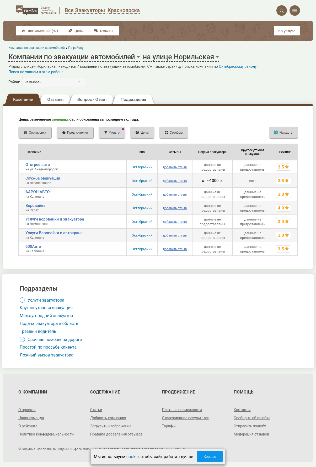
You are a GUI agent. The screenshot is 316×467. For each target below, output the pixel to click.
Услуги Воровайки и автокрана (54, 232)
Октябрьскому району (237, 66)
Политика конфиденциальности (46, 434)
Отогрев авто (37, 164)
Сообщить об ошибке (252, 418)
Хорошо (209, 457)
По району (76, 48)
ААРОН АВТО (37, 192)
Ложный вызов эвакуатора (46, 355)
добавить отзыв (175, 167)
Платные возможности (182, 410)
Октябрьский (142, 167)
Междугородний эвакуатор (46, 315)
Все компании (40, 31)
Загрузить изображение (110, 426)
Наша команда (31, 418)
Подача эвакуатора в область (49, 323)
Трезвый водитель (38, 331)
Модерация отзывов (251, 434)
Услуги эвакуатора (46, 300)
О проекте (27, 410)
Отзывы (103, 31)
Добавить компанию (108, 418)
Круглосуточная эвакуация (46, 307)
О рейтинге (28, 426)
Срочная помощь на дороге (55, 339)
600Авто (33, 246)
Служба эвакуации (42, 178)
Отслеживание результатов (186, 418)
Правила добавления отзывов (116, 434)
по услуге (287, 31)
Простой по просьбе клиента (48, 347)
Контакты (242, 410)
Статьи (96, 410)
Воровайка (35, 205)
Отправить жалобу (250, 426)
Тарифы (169, 426)
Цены (76, 31)
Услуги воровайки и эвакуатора (54, 219)
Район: (14, 82)
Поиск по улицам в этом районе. (36, 72)
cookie (132, 456)
